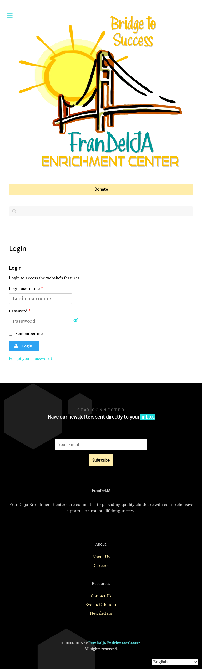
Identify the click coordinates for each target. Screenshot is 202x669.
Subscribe (101, 460)
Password (19, 311)
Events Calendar (101, 604)
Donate (101, 189)
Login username (25, 288)
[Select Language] (175, 662)
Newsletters (101, 613)
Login (22, 346)
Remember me (26, 333)
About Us (101, 557)
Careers (101, 565)
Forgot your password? (31, 358)
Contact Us (101, 596)
